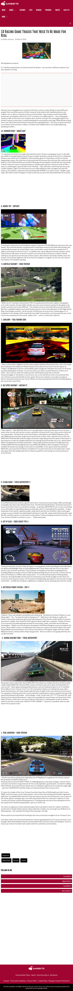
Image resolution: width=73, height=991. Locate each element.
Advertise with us (43, 975)
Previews (48, 10)
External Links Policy (23, 975)
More (6, 16)
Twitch (57, 10)
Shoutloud (53, 975)
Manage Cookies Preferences (59, 981)
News (3, 10)
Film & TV (66, 10)
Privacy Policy (32, 981)
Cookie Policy (43, 981)
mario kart (6, 860)
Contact (6, 981)
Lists (30, 10)
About (33, 975)
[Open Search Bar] (70, 23)
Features (22, 10)
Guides (13, 10)
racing (15, 860)
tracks (23, 860)
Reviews (38, 10)
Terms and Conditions (18, 981)
